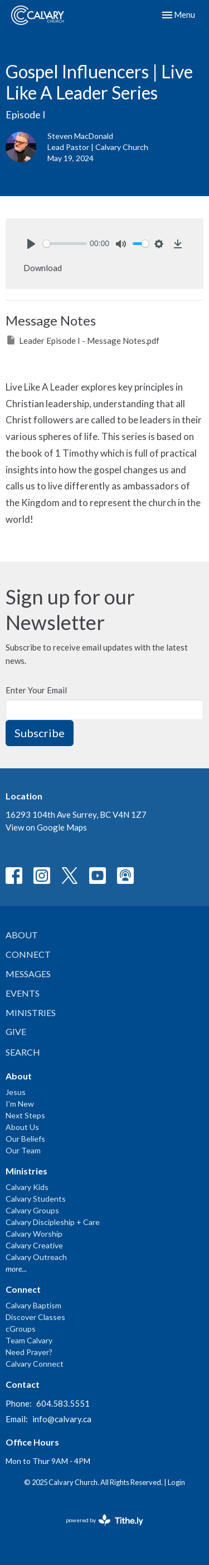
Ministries (31, 1012)
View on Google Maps (46, 827)
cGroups (21, 1328)
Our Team (23, 1150)
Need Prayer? (29, 1352)
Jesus (16, 1092)
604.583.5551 (63, 1403)
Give (16, 1031)
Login (176, 1482)
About (22, 934)
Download (42, 268)
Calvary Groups (32, 1210)
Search (23, 1052)
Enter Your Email (36, 690)
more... (16, 1268)
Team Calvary (29, 1340)
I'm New (20, 1103)
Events (23, 993)
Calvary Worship (34, 1233)
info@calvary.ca (61, 1419)
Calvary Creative (34, 1245)
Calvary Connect (35, 1363)
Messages (28, 973)
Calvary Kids (27, 1187)
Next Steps (25, 1115)
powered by (104, 1520)
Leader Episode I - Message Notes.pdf (82, 340)
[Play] (31, 244)
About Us (22, 1127)
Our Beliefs (25, 1138)
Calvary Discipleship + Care (53, 1222)
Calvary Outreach (36, 1257)
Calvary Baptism (33, 1305)
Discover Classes (35, 1317)
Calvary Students (36, 1198)
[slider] (65, 243)
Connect (28, 954)
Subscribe (39, 732)
